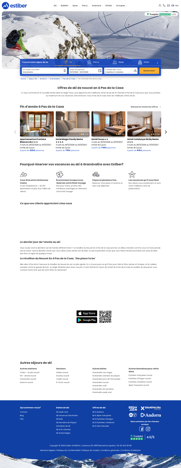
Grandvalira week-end (101, 392)
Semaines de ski (63, 426)
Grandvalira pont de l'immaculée (106, 379)
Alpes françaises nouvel (139, 385)
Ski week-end (62, 412)
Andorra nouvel (26, 382)
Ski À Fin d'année (63, 429)
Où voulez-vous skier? (31, 69)
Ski (55, 5)
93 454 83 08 (125, 445)
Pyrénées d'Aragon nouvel (140, 378)
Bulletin (64, 5)
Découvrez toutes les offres (144, 107)
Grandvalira (55, 78)
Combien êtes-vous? (113, 69)
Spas (75, 5)
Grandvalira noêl (99, 386)
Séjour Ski (33, 78)
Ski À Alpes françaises (101, 415)
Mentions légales (47, 450)
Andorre (43, 78)
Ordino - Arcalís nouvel (29, 372)
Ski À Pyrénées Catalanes (103, 422)
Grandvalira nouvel (28, 379)
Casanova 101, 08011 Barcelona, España (98, 445)
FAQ (22, 419)
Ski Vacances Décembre (67, 415)
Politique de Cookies (90, 450)
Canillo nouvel (62, 379)
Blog (22, 415)
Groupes (120, 5)
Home (23, 78)
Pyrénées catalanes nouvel (140, 382)
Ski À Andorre (98, 412)
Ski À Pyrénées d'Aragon (102, 419)
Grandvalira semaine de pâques (106, 376)
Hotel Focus (100, 139)
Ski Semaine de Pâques (66, 422)
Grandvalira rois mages (102, 372)
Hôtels (108, 5)
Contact (23, 412)
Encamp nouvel (62, 376)
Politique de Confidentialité (68, 450)
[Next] (157, 63)
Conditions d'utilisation (131, 450)
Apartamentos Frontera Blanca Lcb (33, 140)
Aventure (96, 5)
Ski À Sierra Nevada (100, 426)
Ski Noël (59, 419)
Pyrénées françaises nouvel (140, 375)
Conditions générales (110, 450)
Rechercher (149, 70)
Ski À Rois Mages (63, 433)
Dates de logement (77, 69)
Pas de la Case (69, 78)
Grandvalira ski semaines (103, 389)
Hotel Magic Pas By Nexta (69, 140)
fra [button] (175, 5)
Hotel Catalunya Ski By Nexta (143, 140)
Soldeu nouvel (62, 372)
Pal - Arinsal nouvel (28, 376)
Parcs (85, 5)
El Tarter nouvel (62, 382)
